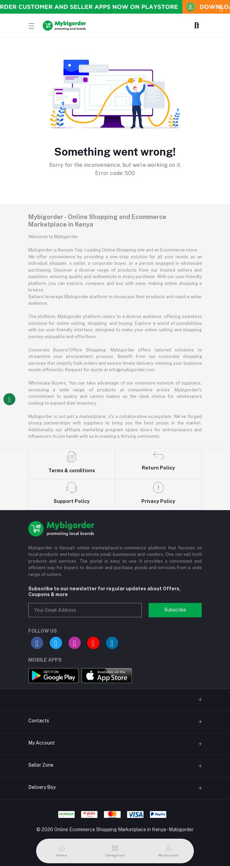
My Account (41, 743)
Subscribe (175, 609)
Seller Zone (40, 765)
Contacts (38, 720)
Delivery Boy (42, 787)
